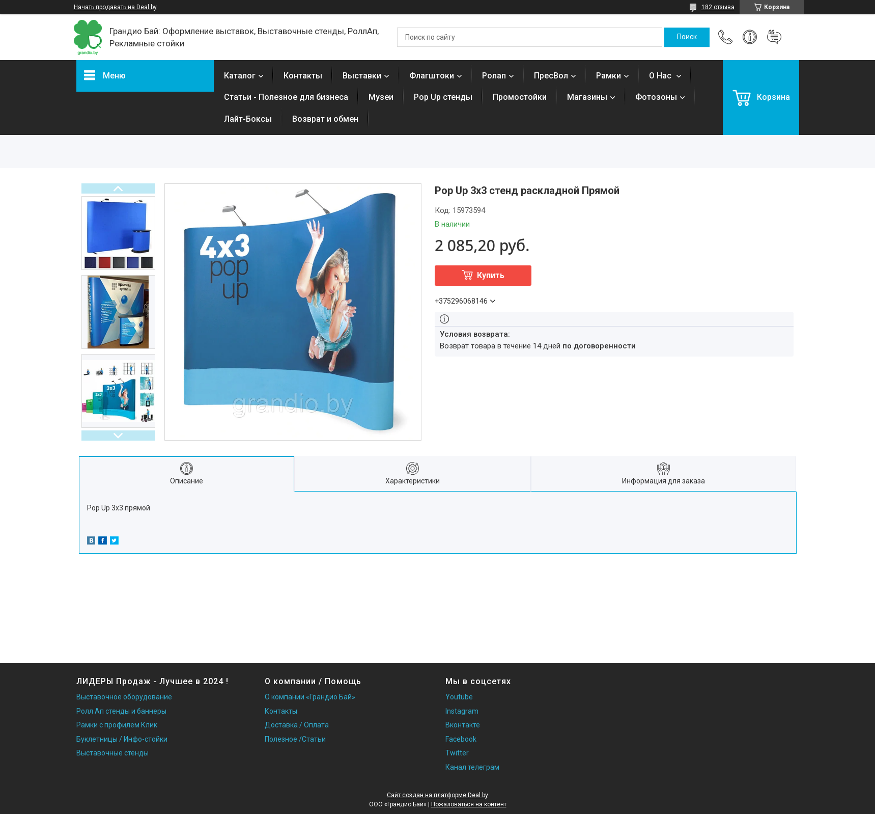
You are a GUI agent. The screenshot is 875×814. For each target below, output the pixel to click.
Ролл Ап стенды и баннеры (121, 711)
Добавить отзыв (774, 37)
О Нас (661, 75)
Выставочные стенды (112, 753)
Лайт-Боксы (248, 119)
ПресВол (551, 75)
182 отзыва (718, 7)
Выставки (362, 75)
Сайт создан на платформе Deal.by (437, 795)
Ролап (494, 75)
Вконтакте (462, 725)
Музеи (381, 97)
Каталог (240, 75)
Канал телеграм (472, 767)
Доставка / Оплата (297, 725)
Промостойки (520, 97)
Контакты (303, 75)
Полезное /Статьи (295, 739)
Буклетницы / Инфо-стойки (121, 739)
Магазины (587, 97)
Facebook (460, 739)
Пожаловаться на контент (468, 804)
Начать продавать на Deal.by (115, 7)
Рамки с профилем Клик (116, 725)
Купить (490, 275)
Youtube (459, 697)
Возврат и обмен (325, 119)
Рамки (608, 75)
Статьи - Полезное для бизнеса (286, 97)
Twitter (457, 753)
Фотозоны (656, 97)
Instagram (461, 711)
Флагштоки (431, 75)
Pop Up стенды (443, 97)
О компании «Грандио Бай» (310, 697)
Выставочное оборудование (124, 697)
